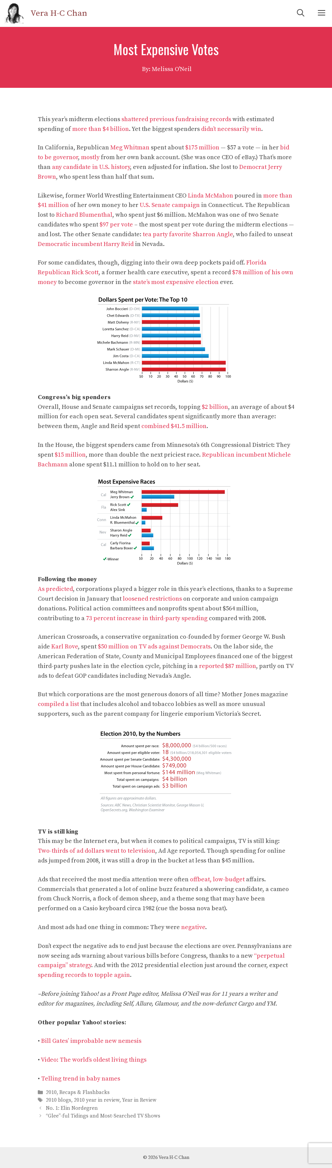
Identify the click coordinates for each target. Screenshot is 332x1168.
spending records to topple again (84, 975)
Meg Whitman (129, 147)
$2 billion (215, 407)
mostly (90, 157)
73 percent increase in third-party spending (147, 618)
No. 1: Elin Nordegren (72, 1108)
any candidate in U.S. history (91, 167)
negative (193, 927)
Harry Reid (119, 244)
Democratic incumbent (70, 244)
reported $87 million (227, 666)
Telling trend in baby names (80, 1079)
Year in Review (139, 1100)
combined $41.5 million (173, 426)
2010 (51, 1092)
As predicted (55, 589)
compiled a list (58, 704)
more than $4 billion (100, 129)
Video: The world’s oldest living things (93, 1060)
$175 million (202, 147)
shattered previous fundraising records (176, 119)
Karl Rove (64, 646)
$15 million (70, 455)
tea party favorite (167, 234)
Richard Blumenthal (84, 215)
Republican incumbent (234, 455)
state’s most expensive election (176, 282)
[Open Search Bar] (300, 13)
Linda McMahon (210, 196)
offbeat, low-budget (217, 879)
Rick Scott (85, 272)
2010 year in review (96, 1100)
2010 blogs (58, 1100)
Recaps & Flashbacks (84, 1092)
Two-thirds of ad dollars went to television (96, 851)
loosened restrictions (152, 599)
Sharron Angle (213, 234)
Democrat (253, 167)
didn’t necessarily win (231, 129)
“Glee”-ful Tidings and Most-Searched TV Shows (103, 1116)
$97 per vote (116, 224)
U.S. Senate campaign (170, 205)
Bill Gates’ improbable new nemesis (91, 1041)
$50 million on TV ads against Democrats (154, 646)
